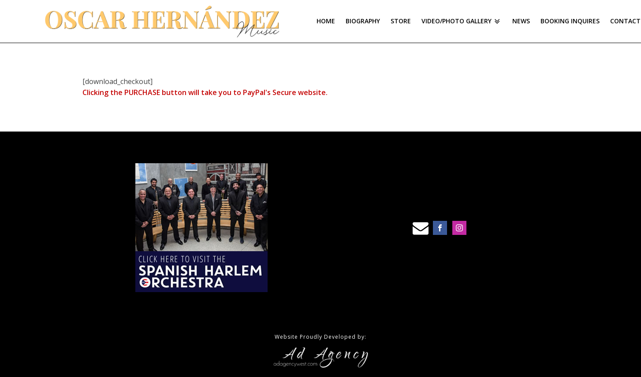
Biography (363, 21)
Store (401, 21)
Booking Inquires (570, 21)
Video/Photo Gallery (461, 21)
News (521, 21)
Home (326, 21)
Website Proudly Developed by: (320, 336)
